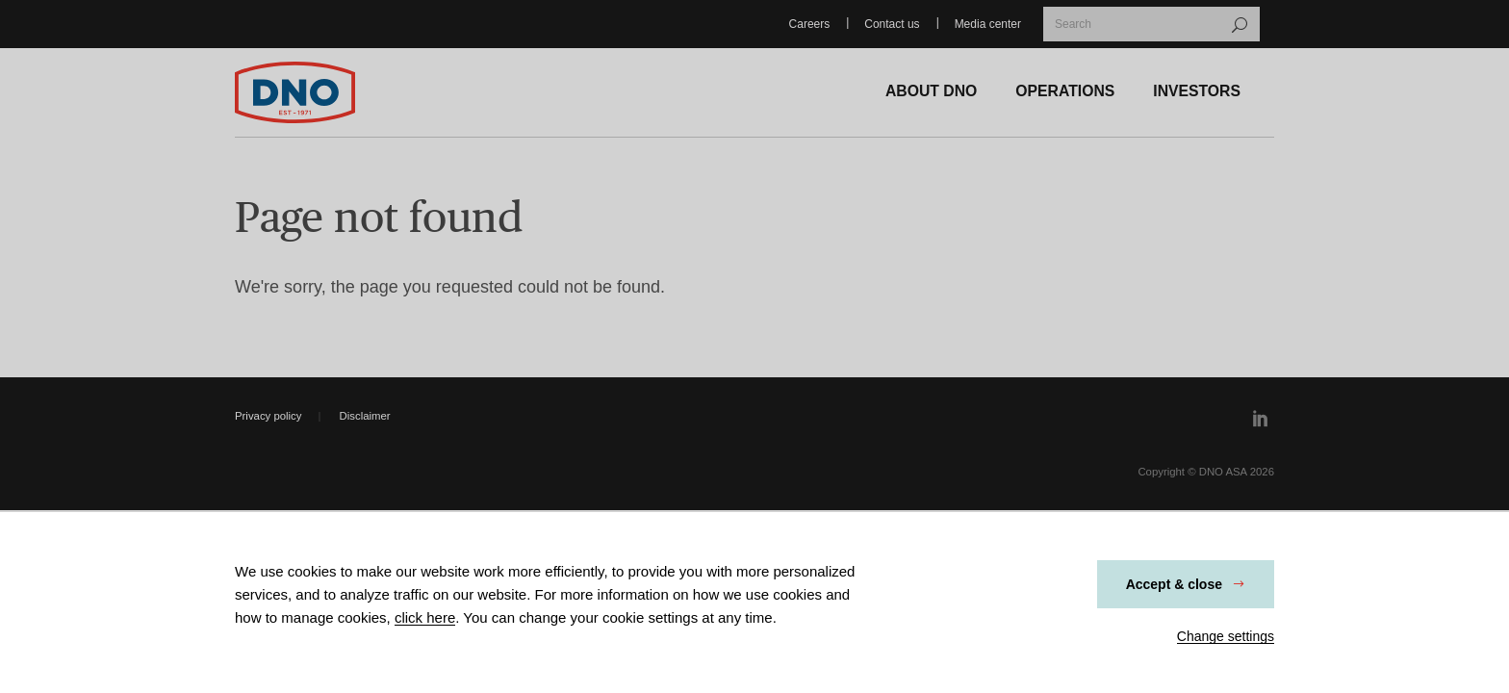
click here (425, 617)
